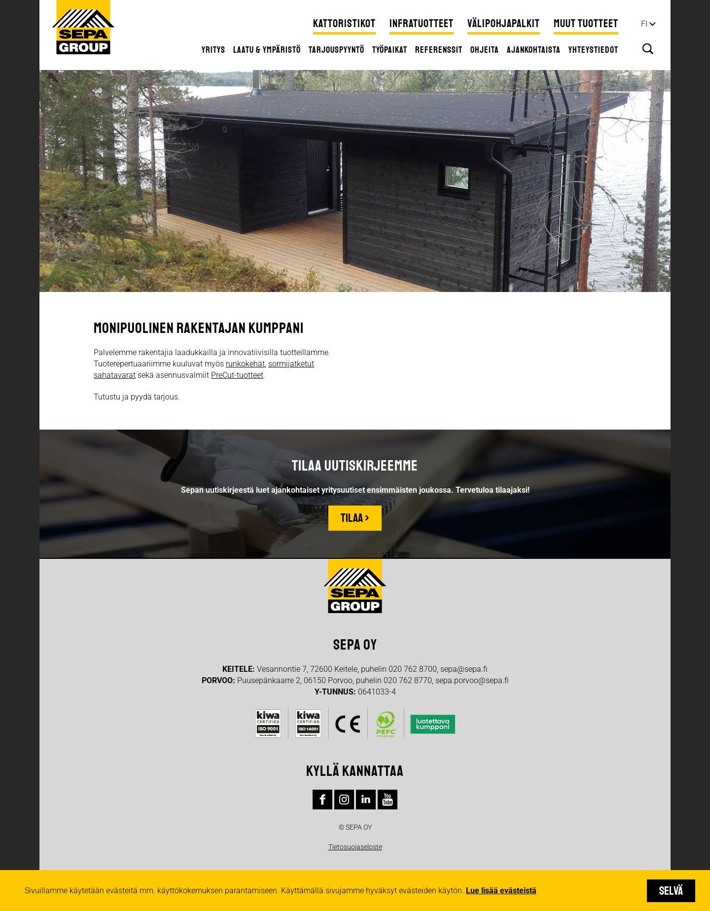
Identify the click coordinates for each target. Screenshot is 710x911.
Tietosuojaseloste (355, 847)
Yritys (213, 49)
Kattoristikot (344, 24)
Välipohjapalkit (503, 24)
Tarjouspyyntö (336, 49)
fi (644, 24)
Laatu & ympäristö (267, 49)
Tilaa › (355, 517)
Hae (647, 48)
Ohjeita (484, 49)
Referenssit (438, 49)
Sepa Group (83, 27)
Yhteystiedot (593, 49)
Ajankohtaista (534, 49)
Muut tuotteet (586, 24)
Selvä (671, 890)
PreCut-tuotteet (237, 375)
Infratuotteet (422, 24)
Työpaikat (389, 49)
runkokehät (245, 363)
